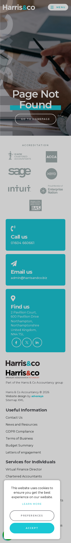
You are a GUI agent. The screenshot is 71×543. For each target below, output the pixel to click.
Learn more (32, 503)
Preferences (32, 515)
